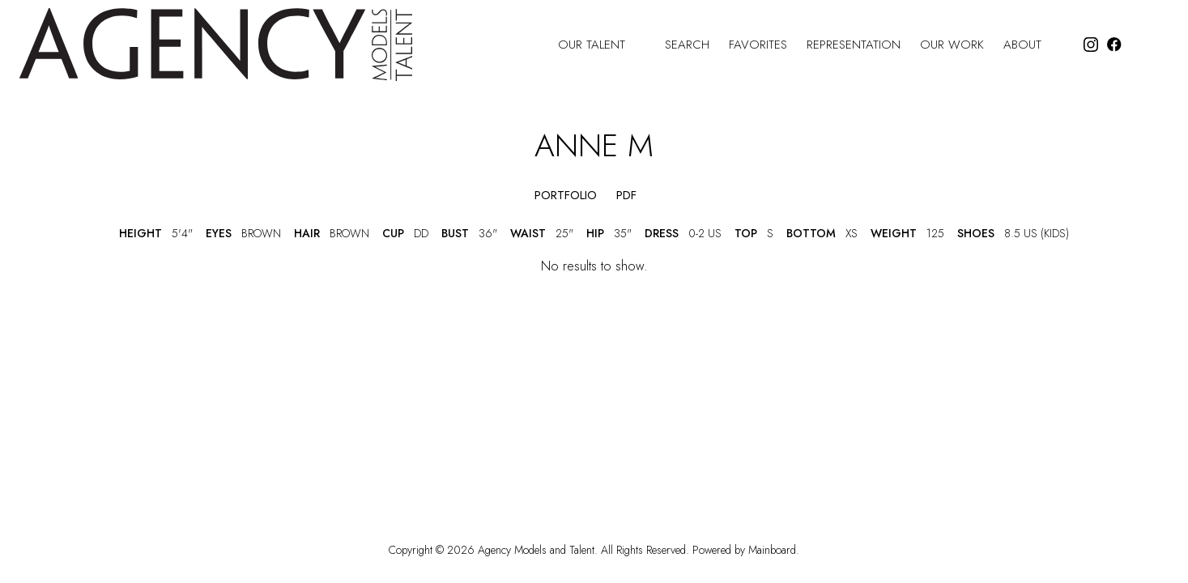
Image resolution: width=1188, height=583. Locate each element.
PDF (626, 195)
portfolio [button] (565, 195)
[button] (505, 195)
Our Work (952, 45)
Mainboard (772, 550)
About (1032, 45)
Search (687, 45)
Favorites (758, 45)
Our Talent (601, 45)
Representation (854, 45)
